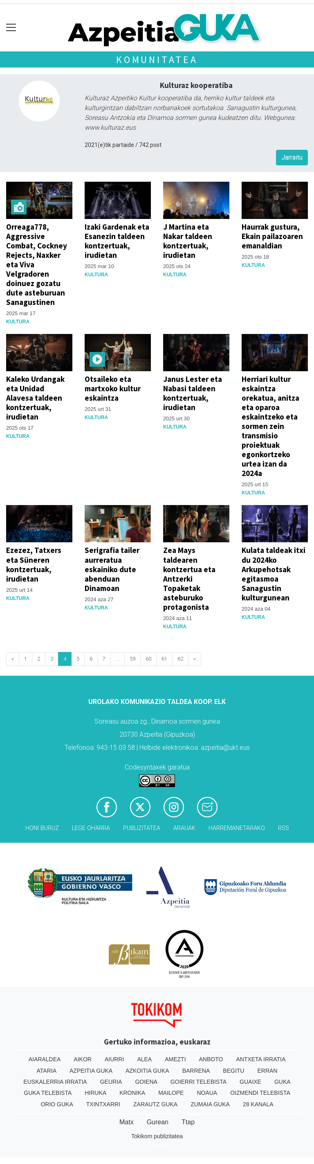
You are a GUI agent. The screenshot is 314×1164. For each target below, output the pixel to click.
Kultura (17, 322)
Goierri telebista (198, 1081)
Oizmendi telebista (260, 1093)
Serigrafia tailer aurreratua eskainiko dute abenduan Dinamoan (112, 569)
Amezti (175, 1059)
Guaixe (250, 1081)
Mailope (171, 1093)
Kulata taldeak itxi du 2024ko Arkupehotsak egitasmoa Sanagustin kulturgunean (273, 573)
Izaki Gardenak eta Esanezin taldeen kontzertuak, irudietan (117, 241)
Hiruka (95, 1093)
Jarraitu (292, 157)
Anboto (211, 1059)
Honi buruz (42, 828)
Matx (126, 1122)
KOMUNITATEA (157, 59)
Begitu (233, 1070)
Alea (144, 1059)
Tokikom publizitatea (157, 1136)
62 (180, 659)
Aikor (83, 1059)
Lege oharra (91, 828)
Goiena (146, 1081)
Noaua (207, 1093)
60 (148, 659)
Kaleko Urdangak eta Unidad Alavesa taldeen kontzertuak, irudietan (35, 398)
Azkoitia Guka (147, 1070)
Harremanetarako (237, 828)
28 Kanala (258, 1104)
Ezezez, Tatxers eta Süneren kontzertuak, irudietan (33, 564)
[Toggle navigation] (11, 27)
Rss (283, 828)
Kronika (132, 1093)
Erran (267, 1070)
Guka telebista (48, 1093)
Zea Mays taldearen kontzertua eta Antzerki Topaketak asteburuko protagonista (189, 578)
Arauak (184, 828)
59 (132, 659)
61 (164, 659)
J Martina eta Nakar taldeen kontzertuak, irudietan (187, 241)
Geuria (111, 1081)
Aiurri (114, 1059)
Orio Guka (56, 1104)
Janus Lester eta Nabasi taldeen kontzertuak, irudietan (192, 393)
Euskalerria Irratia (55, 1081)
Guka (282, 1081)
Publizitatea (141, 828)
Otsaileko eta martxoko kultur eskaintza (113, 388)
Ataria (47, 1070)
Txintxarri (103, 1104)
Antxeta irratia (260, 1059)
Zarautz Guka (155, 1104)
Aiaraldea (45, 1059)
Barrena (196, 1070)
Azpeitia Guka (91, 1070)
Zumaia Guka (210, 1104)
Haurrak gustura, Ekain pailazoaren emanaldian (272, 236)
